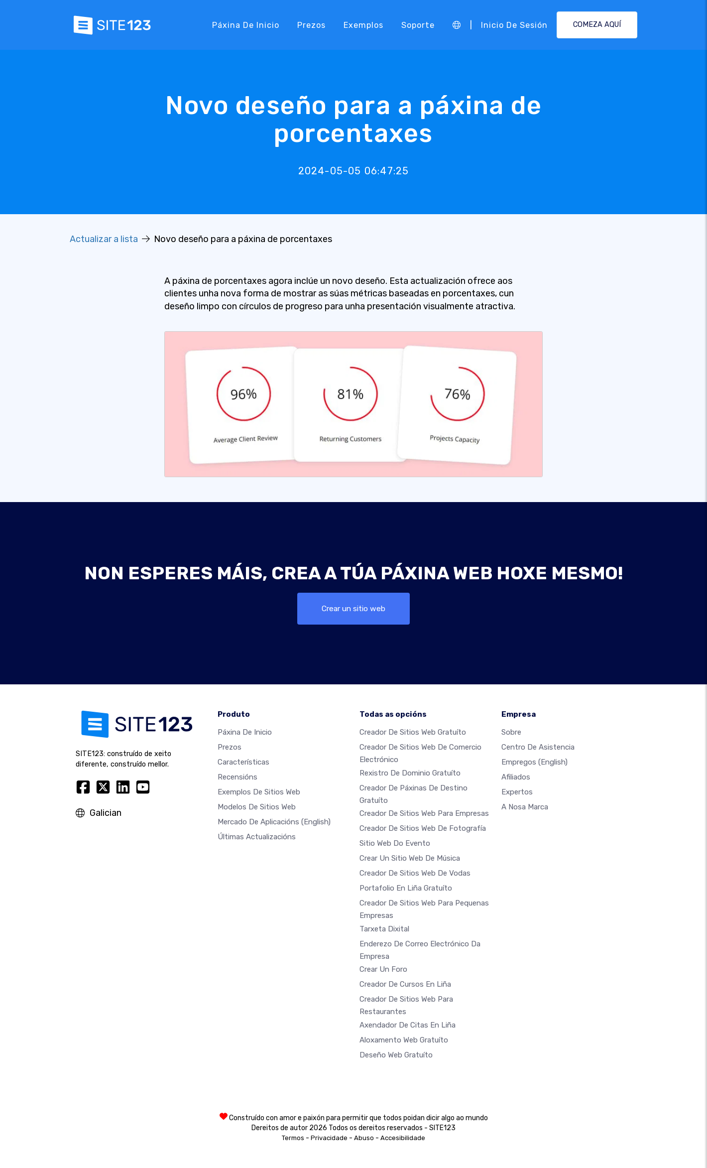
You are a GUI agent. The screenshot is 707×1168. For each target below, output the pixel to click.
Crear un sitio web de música (409, 858)
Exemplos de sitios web (259, 792)
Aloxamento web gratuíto (403, 1040)
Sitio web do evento (394, 843)
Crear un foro (383, 969)
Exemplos (363, 24)
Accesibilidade (402, 1138)
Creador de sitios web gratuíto (412, 732)
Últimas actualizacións (257, 837)
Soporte (418, 24)
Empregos (534, 762)
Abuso (364, 1138)
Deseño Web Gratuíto (396, 1054)
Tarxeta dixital (384, 929)
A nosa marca (524, 807)
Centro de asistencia (538, 747)
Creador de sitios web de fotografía (422, 828)
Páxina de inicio (245, 24)
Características (243, 762)
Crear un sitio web (354, 608)
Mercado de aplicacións (274, 822)
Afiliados (515, 777)
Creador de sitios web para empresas (424, 813)
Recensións (237, 777)
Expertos (517, 792)
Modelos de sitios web (257, 807)
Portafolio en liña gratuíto (405, 888)
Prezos (311, 24)
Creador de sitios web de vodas (415, 873)
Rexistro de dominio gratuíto (410, 773)
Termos (293, 1138)
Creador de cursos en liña (405, 984)
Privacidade (329, 1138)
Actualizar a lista (104, 239)
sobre (511, 732)
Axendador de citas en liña (407, 1025)
